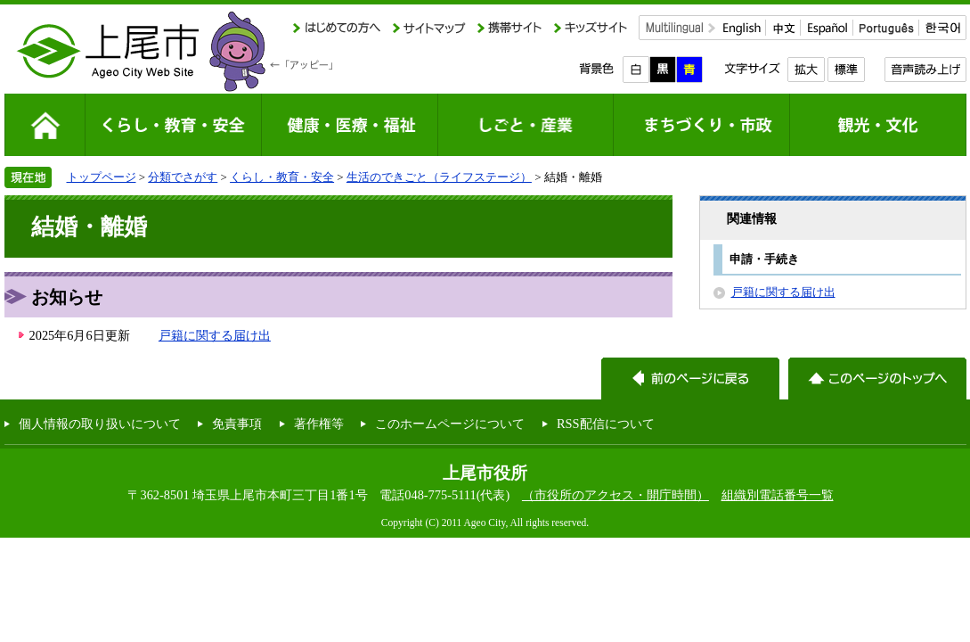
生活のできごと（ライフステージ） (439, 177)
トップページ (101, 177)
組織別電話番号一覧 (777, 495)
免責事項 (237, 423)
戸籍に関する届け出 (215, 335)
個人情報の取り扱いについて (100, 423)
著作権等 (319, 423)
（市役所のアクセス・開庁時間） (615, 495)
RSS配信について (606, 423)
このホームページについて (450, 423)
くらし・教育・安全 (282, 177)
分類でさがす (182, 177)
